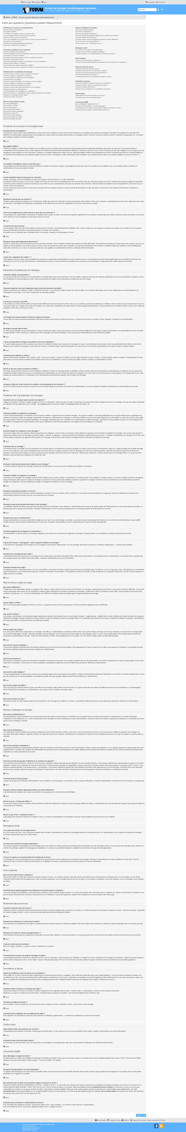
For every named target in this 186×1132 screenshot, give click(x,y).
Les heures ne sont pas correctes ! (13, 55)
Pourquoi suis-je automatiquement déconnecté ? (18, 43)
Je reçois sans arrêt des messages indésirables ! (90, 52)
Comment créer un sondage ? (12, 79)
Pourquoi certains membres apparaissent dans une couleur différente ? (97, 39)
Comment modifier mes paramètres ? (14, 52)
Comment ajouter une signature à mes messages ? (18, 77)
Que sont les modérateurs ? (83, 31)
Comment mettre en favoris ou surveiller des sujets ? (91, 85)
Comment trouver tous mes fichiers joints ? (88, 97)
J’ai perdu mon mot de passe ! (12, 41)
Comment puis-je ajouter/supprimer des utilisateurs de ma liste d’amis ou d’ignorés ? (101, 62)
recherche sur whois (128, 1085)
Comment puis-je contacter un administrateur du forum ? (92, 110)
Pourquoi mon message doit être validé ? (15, 95)
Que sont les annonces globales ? (13, 111)
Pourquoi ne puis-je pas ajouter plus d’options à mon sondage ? (22, 81)
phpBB (107, 333)
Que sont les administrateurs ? (84, 30)
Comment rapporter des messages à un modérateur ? (19, 91)
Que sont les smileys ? (10, 107)
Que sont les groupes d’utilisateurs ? (86, 33)
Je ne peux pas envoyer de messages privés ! (89, 50)
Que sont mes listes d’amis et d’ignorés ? (88, 60)
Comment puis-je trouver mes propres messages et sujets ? (93, 76)
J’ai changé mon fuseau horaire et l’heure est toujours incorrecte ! (23, 57)
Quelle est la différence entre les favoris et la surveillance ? (93, 83)
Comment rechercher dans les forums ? (87, 69)
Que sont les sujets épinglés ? (12, 115)
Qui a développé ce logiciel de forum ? (87, 104)
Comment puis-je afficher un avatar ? (14, 63)
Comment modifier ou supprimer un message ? (17, 75)
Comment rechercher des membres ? (86, 74)
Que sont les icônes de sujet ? (12, 119)
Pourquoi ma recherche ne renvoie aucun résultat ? (91, 70)
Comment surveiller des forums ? (85, 87)
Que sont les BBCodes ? (10, 103)
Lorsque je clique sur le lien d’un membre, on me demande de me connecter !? (29, 67)
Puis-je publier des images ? (12, 109)
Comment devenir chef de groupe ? (86, 37)
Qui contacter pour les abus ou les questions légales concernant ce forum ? (98, 108)
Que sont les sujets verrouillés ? (13, 117)
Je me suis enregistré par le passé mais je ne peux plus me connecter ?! (25, 39)
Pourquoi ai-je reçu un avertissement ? (15, 89)
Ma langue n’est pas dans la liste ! (13, 59)
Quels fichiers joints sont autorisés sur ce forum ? (90, 95)
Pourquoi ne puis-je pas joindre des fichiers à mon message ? (22, 87)
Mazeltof (35, 1128)
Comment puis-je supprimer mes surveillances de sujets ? (93, 89)
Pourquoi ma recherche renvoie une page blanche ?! (91, 72)
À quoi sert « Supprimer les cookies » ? (15, 45)
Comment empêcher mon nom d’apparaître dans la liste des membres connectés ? (28, 53)
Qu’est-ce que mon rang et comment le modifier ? (18, 65)
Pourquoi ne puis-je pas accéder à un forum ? (17, 85)
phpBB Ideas (103, 1071)
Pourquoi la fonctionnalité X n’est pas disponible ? (90, 106)
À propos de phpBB (44, 1060)
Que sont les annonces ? (11, 113)
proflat (27, 1128)
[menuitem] (36, 2)
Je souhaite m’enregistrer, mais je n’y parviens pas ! (19, 33)
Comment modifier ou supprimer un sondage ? (17, 83)
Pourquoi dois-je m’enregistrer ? (13, 30)
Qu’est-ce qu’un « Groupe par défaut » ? (87, 41)
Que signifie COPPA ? (10, 31)
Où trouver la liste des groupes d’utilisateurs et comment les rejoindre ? (97, 35)
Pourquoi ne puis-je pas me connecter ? (15, 37)
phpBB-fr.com (32, 1126)
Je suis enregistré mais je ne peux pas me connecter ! (19, 35)
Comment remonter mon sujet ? (13, 97)
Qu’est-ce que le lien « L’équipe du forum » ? (89, 43)
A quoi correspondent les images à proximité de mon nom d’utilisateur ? (25, 61)
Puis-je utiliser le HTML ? (11, 105)
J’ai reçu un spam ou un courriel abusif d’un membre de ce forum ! (95, 53)
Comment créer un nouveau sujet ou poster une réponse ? (21, 74)
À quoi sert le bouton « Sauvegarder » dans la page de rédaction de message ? (27, 93)
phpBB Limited (56, 1058)
